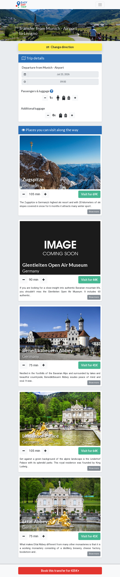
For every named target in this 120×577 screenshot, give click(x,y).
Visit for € (89, 194)
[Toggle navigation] (100, 5)
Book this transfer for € (60, 570)
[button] (60, 47)
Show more (94, 211)
